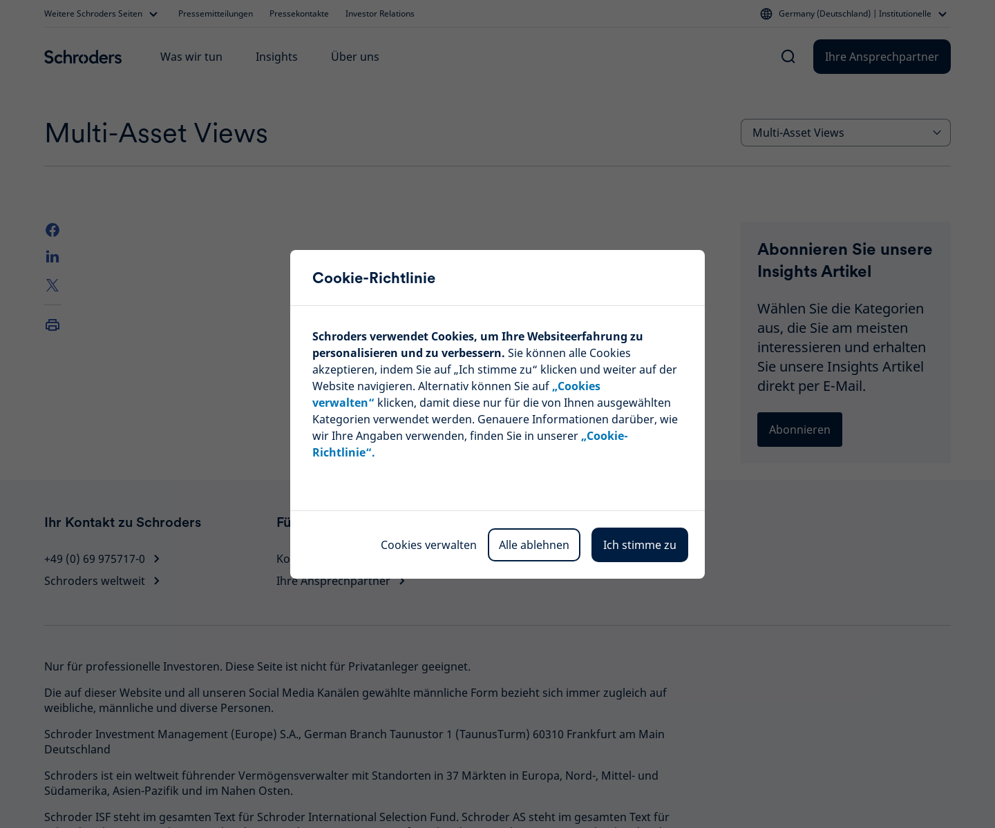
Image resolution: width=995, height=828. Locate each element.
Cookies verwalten (429, 544)
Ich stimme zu (639, 544)
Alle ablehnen (534, 544)
